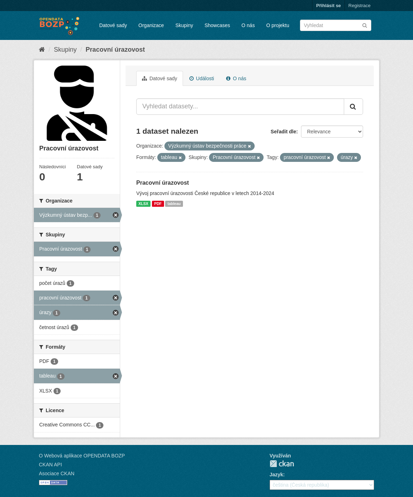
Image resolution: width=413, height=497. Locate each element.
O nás (248, 25)
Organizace (151, 25)
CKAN (282, 463)
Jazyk (276, 474)
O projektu (277, 25)
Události (201, 78)
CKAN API (50, 464)
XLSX (143, 203)
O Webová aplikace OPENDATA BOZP (82, 455)
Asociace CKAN (57, 473)
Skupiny (184, 25)
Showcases (217, 25)
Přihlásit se (328, 5)
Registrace (359, 5)
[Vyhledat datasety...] (240, 106)
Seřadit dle (283, 131)
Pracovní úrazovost (115, 49)
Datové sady (113, 25)
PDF (158, 203)
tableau (174, 203)
